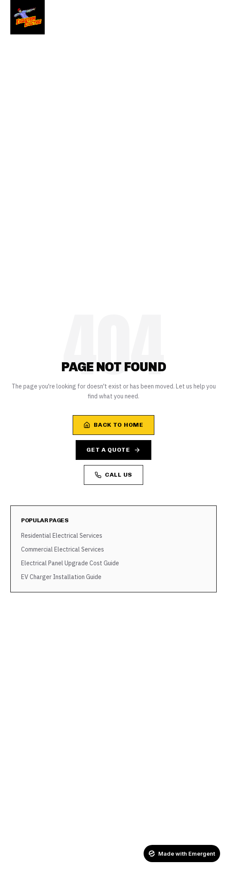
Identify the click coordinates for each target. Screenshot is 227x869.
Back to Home (113, 424)
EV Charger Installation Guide (61, 577)
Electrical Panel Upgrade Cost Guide (70, 563)
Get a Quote (113, 449)
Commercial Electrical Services (62, 549)
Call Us (113, 474)
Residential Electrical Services (61, 535)
